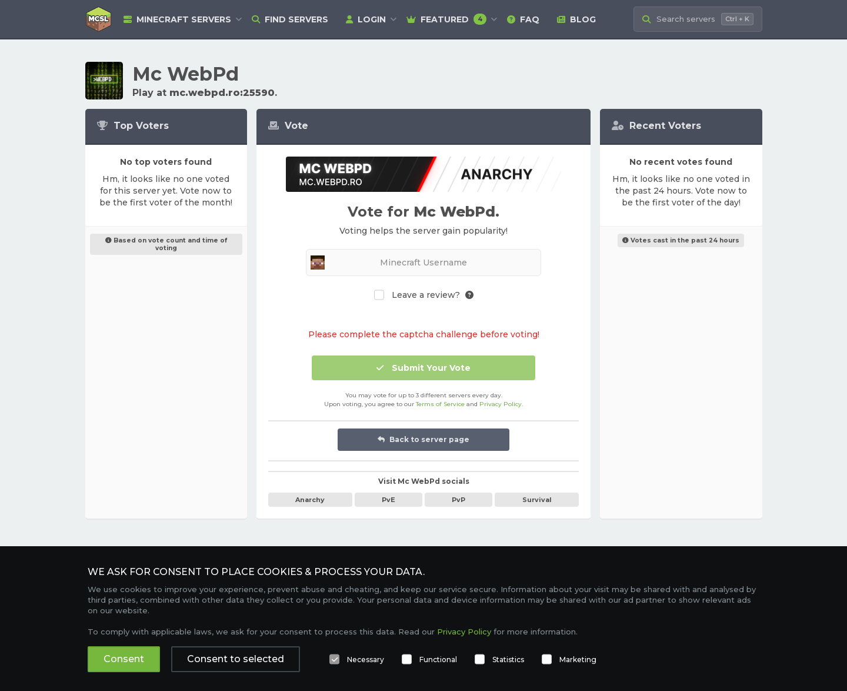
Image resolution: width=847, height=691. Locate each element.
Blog (576, 19)
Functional (438, 659)
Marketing (577, 659)
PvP (458, 500)
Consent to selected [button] (235, 659)
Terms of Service (440, 404)
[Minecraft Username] (423, 262)
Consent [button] (124, 659)
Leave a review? (426, 295)
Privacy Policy (500, 404)
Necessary (365, 659)
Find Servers (290, 19)
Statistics (508, 659)
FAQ (523, 19)
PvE (388, 500)
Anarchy (310, 500)
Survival (537, 500)
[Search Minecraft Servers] (697, 19)
